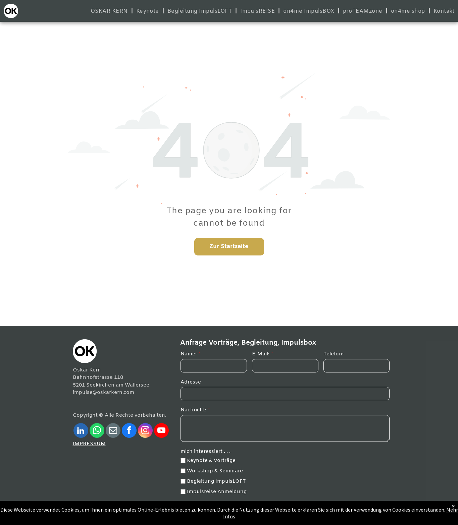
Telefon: (333, 354)
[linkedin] (80, 431)
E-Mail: (260, 354)
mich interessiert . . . (206, 451)
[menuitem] (110, 11)
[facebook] (129, 431)
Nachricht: (193, 410)
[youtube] (161, 431)
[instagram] (145, 431)
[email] (113, 431)
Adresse (191, 382)
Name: (189, 354)
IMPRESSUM (89, 444)
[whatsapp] (97, 431)
